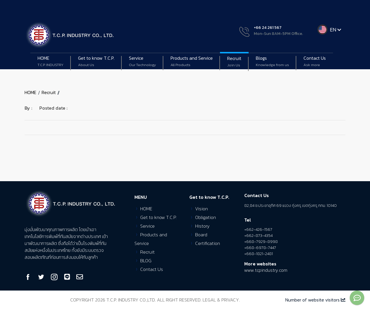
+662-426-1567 (258, 229)
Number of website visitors (315, 299)
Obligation (205, 217)
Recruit (234, 62)
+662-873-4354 (258, 236)
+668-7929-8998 (261, 242)
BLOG (145, 260)
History (202, 225)
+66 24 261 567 (268, 28)
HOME (51, 61)
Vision (201, 208)
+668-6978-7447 (260, 248)
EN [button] (336, 29)
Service (142, 61)
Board (201, 234)
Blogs (272, 61)
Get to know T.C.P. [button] (96, 61)
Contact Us (315, 61)
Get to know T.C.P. (158, 217)
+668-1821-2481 (258, 254)
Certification (207, 243)
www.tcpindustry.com (265, 270)
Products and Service (192, 61)
